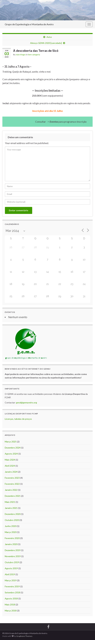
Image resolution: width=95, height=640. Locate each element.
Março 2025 (10, 441)
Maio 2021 (10, 502)
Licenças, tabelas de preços (18, 419)
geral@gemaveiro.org (26, 402)
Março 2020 (10, 532)
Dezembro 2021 (12, 496)
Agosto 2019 (11, 568)
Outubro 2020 (12, 520)
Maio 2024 (10, 459)
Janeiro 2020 (11, 544)
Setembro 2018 (12, 592)
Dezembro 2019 (12, 550)
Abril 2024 (10, 465)
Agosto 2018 (11, 598)
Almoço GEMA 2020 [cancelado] (46, 43)
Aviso (49, 37)
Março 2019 (10, 580)
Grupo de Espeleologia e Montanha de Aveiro (29, 24)
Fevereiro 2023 (12, 477)
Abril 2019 (10, 574)
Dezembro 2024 (12, 447)
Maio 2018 (10, 604)
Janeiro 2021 (11, 508)
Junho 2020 (10, 526)
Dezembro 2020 (12, 514)
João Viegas (21, 54)
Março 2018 (10, 610)
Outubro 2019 (12, 562)
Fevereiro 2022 (12, 483)
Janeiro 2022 (11, 489)
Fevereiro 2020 (12, 538)
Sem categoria (34, 54)
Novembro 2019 (13, 556)
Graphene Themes (24, 636)
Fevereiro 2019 (12, 586)
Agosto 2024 (11, 453)
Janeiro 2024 (11, 471)
